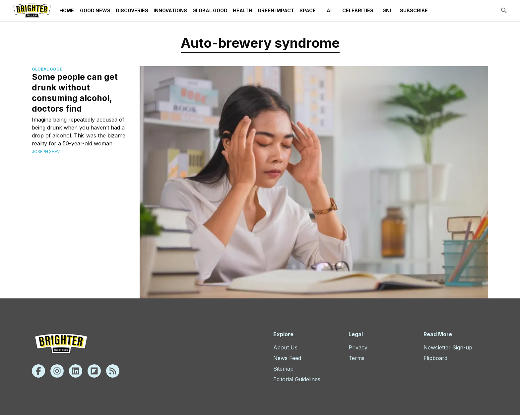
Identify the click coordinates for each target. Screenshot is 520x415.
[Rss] (112, 371)
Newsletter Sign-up (447, 347)
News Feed (287, 358)
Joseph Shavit (48, 151)
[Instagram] (57, 371)
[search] (504, 10)
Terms (356, 358)
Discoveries (132, 10)
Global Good (210, 10)
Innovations (170, 10)
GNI (386, 10)
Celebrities (358, 10)
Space (307, 10)
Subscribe (413, 10)
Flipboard (435, 358)
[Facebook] (38, 371)
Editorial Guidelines (296, 379)
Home (66, 10)
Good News (95, 10)
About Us (285, 347)
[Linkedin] (75, 371)
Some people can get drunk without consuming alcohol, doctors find (75, 93)
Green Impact (276, 10)
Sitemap (283, 368)
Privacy (358, 347)
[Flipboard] (94, 371)
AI (329, 10)
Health (242, 10)
